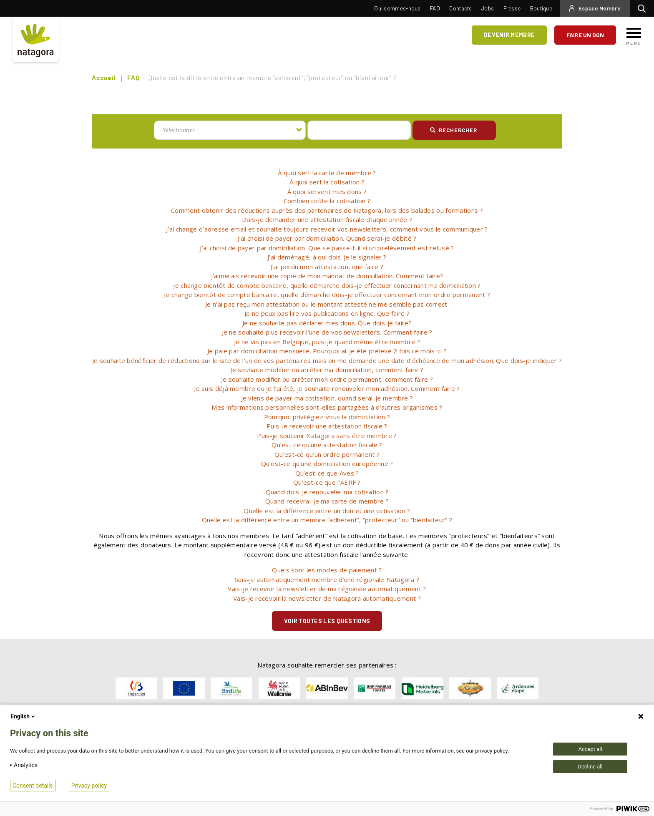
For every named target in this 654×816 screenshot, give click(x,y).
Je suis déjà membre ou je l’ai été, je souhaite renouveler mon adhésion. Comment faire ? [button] (327, 388)
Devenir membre (510, 34)
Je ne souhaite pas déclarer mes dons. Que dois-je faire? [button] (327, 323)
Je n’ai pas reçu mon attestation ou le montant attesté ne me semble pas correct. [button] (327, 304)
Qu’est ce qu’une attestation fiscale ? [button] (327, 445)
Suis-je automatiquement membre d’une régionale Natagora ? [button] (327, 579)
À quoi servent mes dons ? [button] (327, 191)
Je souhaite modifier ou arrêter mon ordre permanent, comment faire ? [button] (327, 379)
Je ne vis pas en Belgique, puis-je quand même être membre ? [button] (327, 341)
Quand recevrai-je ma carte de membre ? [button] (327, 501)
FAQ (435, 8)
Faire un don (585, 34)
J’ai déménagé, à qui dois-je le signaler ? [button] (327, 257)
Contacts (460, 8)
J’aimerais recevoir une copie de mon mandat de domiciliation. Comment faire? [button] (327, 276)
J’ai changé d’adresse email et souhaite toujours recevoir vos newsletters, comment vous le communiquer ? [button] (327, 229)
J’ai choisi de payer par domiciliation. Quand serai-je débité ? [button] (327, 238)
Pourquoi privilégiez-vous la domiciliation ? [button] (327, 417)
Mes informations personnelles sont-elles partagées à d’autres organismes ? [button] (326, 407)
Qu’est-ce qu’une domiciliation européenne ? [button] (327, 463)
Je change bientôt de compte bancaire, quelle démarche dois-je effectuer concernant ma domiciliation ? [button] (326, 285)
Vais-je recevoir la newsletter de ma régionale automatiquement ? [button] (327, 588)
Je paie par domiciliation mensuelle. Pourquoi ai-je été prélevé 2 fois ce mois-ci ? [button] (327, 351)
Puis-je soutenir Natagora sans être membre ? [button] (327, 435)
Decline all (590, 766)
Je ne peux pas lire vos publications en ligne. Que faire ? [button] (327, 313)
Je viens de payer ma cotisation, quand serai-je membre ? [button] (327, 398)
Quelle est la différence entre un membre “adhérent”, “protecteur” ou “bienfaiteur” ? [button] (327, 520)
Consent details (33, 785)
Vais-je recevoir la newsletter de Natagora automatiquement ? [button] (327, 598)
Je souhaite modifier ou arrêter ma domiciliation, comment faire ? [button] (327, 369)
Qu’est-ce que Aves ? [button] (327, 473)
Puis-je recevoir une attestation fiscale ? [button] (327, 426)
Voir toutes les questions (327, 621)
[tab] (327, 173)
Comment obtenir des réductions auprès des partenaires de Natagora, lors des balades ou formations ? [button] (327, 210)
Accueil (104, 77)
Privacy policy (89, 785)
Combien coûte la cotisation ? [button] (327, 200)
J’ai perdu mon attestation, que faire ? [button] (327, 266)
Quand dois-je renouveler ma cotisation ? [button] (327, 492)
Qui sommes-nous (397, 8)
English (23, 716)
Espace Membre (600, 8)
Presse (512, 8)
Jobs (487, 8)
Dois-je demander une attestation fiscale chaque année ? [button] (327, 219)
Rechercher (644, 8)
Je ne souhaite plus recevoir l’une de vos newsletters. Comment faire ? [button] (327, 332)
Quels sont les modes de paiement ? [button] (327, 570)
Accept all (590, 749)
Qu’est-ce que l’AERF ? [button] (327, 482)
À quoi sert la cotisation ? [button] (327, 182)
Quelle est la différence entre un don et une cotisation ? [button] (327, 510)
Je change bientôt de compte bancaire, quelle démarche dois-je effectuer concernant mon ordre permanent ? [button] (327, 294)
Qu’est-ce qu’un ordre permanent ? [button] (327, 454)
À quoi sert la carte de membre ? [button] (327, 173)
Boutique (541, 8)
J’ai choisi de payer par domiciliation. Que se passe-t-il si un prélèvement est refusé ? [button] (327, 248)
